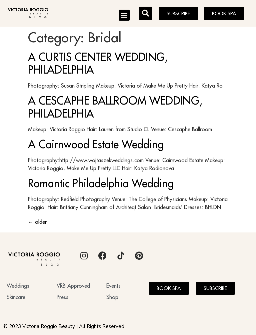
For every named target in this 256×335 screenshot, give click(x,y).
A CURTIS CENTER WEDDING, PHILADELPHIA (98, 63)
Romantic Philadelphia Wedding (101, 183)
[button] (124, 15)
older (37, 221)
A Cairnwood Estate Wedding (96, 144)
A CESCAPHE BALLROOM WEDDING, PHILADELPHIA (115, 107)
